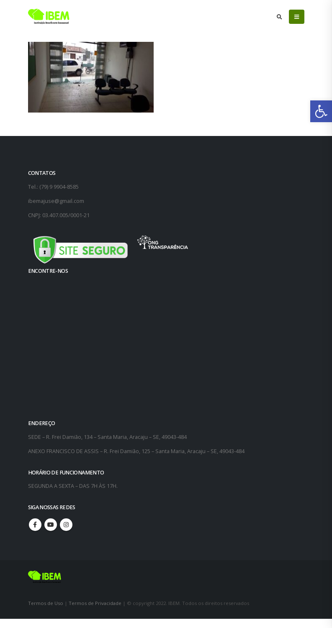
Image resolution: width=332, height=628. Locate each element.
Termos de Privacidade (95, 603)
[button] (321, 111)
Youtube (50, 524)
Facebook (35, 524)
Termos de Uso (46, 603)
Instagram (66, 524)
